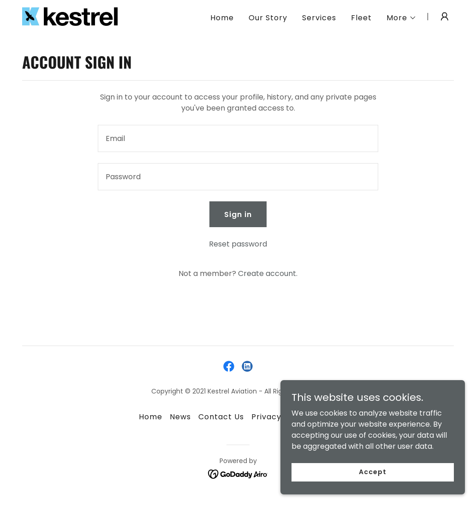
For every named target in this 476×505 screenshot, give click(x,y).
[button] (401, 17)
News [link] (180, 416)
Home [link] (222, 17)
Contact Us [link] (221, 416)
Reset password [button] (238, 244)
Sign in (238, 214)
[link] (70, 16)
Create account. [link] (268, 273)
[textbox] (238, 138)
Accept (372, 471)
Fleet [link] (361, 17)
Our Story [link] (268, 17)
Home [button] (150, 416)
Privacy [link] (266, 416)
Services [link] (319, 17)
